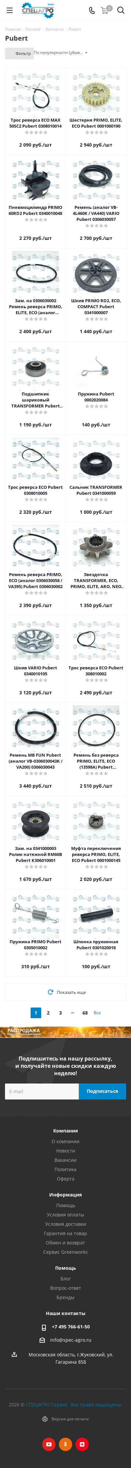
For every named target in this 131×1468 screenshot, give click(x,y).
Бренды (65, 1297)
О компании (65, 1141)
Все (97, 1013)
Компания (65, 1130)
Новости (65, 1150)
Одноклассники (65, 1444)
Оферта (65, 1178)
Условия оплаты (65, 1214)
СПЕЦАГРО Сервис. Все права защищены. (74, 1404)
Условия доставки (65, 1224)
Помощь (65, 1205)
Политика (65, 1169)
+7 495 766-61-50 (71, 1326)
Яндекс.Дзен (82, 1444)
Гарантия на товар (65, 1233)
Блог (66, 1278)
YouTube (49, 1444)
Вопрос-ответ (65, 1288)
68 (85, 1013)
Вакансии (65, 1160)
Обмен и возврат (65, 1242)
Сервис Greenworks (65, 1252)
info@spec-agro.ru (70, 1340)
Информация (65, 1194)
